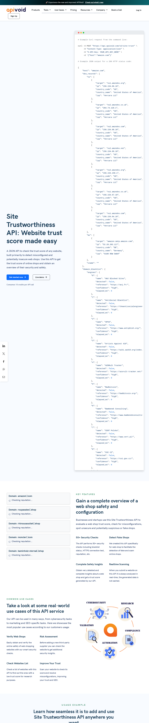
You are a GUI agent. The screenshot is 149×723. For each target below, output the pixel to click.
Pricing (73, 10)
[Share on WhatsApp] (4, 369)
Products (36, 10)
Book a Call (116, 10)
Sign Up (14, 16)
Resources (86, 10)
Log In (138, 10)
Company (101, 10)
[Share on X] (4, 354)
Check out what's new (94, 2)
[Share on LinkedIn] (4, 346)
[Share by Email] (4, 377)
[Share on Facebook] (4, 361)
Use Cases (60, 10)
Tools (46, 10)
